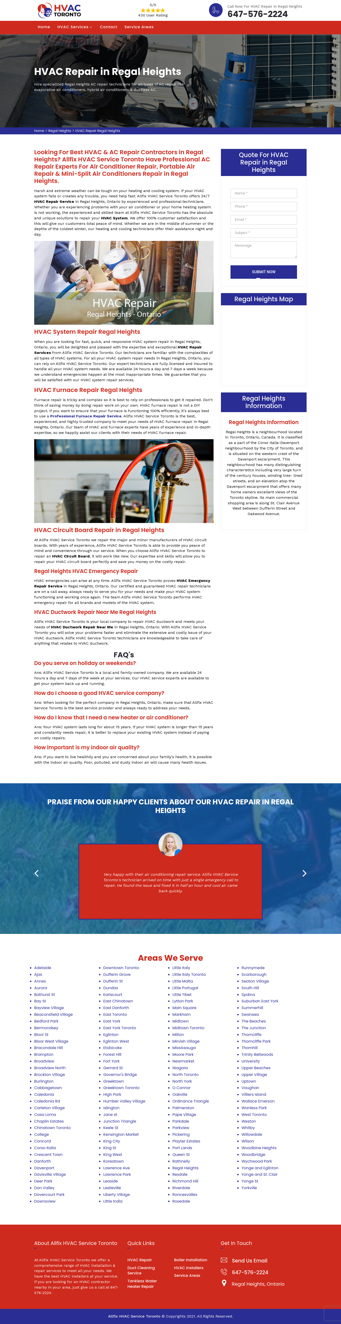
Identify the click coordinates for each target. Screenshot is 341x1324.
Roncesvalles (184, 1194)
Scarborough (254, 974)
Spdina (248, 994)
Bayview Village (49, 1008)
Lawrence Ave (116, 1168)
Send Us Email (249, 1260)
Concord (42, 1141)
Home (44, 27)
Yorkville (249, 1188)
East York (111, 1021)
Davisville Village (50, 1174)
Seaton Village (255, 981)
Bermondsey (46, 1028)
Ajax (38, 974)
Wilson (248, 1141)
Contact (108, 27)
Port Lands (182, 1148)
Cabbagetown (48, 1088)
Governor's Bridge (120, 1074)
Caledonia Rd (47, 1101)
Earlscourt (112, 994)
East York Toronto (119, 1028)
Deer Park (43, 1181)
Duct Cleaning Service (141, 1270)
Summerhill (252, 1008)
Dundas (110, 988)
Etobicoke (112, 1048)
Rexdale (179, 1174)
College (41, 1134)
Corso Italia (45, 1148)
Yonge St (250, 1181)
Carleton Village (49, 1108)
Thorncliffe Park (256, 1041)
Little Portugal (185, 988)
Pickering (181, 1134)
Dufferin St (113, 981)
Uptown (249, 1081)
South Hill (250, 988)
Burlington (44, 1081)
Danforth (42, 1161)
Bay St (40, 1001)
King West (112, 1154)
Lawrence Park (117, 1174)
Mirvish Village (186, 1041)
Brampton (43, 1054)
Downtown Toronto (121, 968)
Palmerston (183, 1108)
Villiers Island (254, 1094)
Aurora (40, 988)
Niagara (180, 1068)
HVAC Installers (189, 1268)
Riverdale (181, 1188)
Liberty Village (116, 1194)
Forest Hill (112, 1054)
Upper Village (254, 1074)
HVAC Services (72, 27)
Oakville (179, 1094)
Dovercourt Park (49, 1194)
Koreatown (113, 1161)
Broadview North (50, 1068)
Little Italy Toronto (189, 974)
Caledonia (44, 1094)
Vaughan (250, 1088)
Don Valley (44, 1188)
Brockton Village (49, 1074)
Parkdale (180, 1121)
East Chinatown (118, 1001)
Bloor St (41, 1034)
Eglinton (110, 1034)
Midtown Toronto (188, 1028)
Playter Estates (186, 1141)
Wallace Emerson (258, 1101)
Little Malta (182, 981)
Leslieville (112, 1188)
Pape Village (184, 1114)
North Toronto (185, 1074)
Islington (111, 1108)
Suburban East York (260, 1001)
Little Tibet (182, 994)
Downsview (44, 1201)
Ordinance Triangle (190, 1101)
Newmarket (183, 1061)
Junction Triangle (119, 1121)
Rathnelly (181, 1161)
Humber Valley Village (124, 1101)
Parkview (180, 1128)
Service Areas (139, 27)
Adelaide (42, 968)
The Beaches (254, 1021)
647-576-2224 (257, 13)
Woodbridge (253, 1154)
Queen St (181, 1154)
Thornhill (250, 1048)
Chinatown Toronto (52, 1128)
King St (109, 1148)
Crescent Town (48, 1154)
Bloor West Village (51, 1041)
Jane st (110, 1114)
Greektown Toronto (121, 1088)
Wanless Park (254, 1108)
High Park (112, 1094)
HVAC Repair (139, 1260)
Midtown (180, 1021)
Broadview (44, 1061)
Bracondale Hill (48, 1048)
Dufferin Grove (117, 974)
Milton (178, 1034)
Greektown (113, 1081)
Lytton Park (182, 1001)
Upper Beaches (256, 1068)
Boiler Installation (190, 1260)
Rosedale (181, 1201)
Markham (181, 1014)
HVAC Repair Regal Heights (97, 130)
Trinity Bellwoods (257, 1054)
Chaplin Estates (49, 1121)
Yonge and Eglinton (260, 1168)
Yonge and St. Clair (260, 1174)
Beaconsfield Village (53, 1014)
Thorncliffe (251, 1034)
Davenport (44, 1168)
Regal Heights (59, 130)
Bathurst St (44, 994)
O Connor (181, 1088)
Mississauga (184, 1048)
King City (111, 1141)
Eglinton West (116, 1041)
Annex (40, 981)
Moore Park (183, 1054)
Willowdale (252, 1134)
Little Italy (181, 968)
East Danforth (116, 1008)
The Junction (254, 1028)
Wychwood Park (257, 1161)
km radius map (264, 345)
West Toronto (254, 1114)
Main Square (184, 1008)
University (251, 1061)
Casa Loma (45, 1114)
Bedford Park (46, 1021)
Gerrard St (113, 1068)
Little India (112, 1201)
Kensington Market (121, 1134)
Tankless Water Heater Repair (142, 1283)
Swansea (250, 1014)
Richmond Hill (185, 1181)
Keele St (110, 1128)
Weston (249, 1121)
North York (182, 1081)
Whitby (248, 1128)
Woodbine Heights (259, 1148)
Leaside (110, 1181)
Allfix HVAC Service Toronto (134, 1316)
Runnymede (253, 968)
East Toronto (115, 1014)
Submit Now (263, 272)
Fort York (111, 1061)
